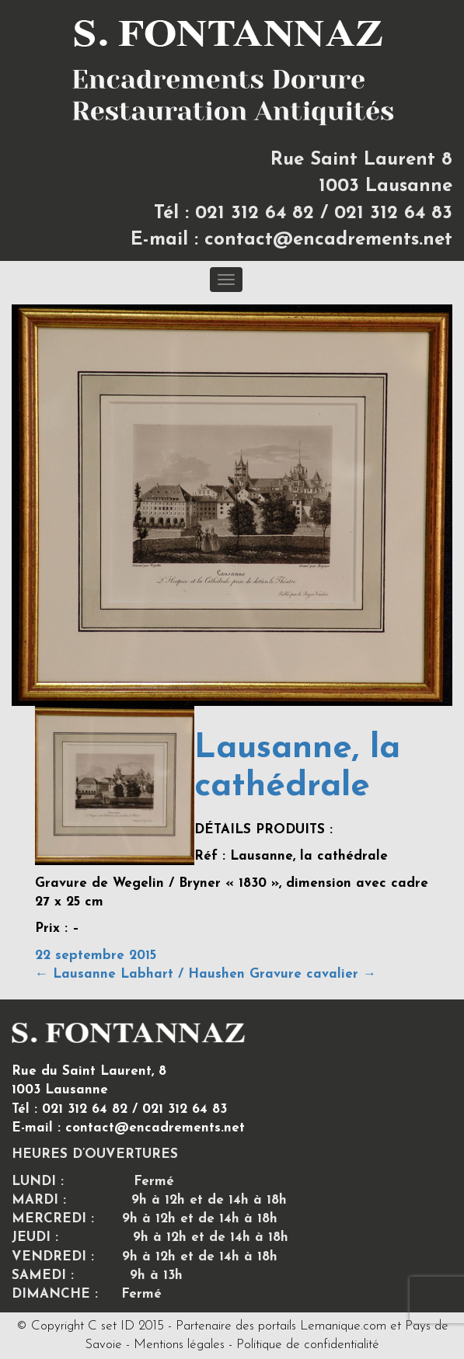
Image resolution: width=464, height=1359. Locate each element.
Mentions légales (179, 1344)
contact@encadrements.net (328, 240)
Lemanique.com (343, 1326)
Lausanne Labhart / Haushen (140, 974)
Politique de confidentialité (307, 1344)
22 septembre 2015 (95, 955)
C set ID (111, 1326)
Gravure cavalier (312, 974)
